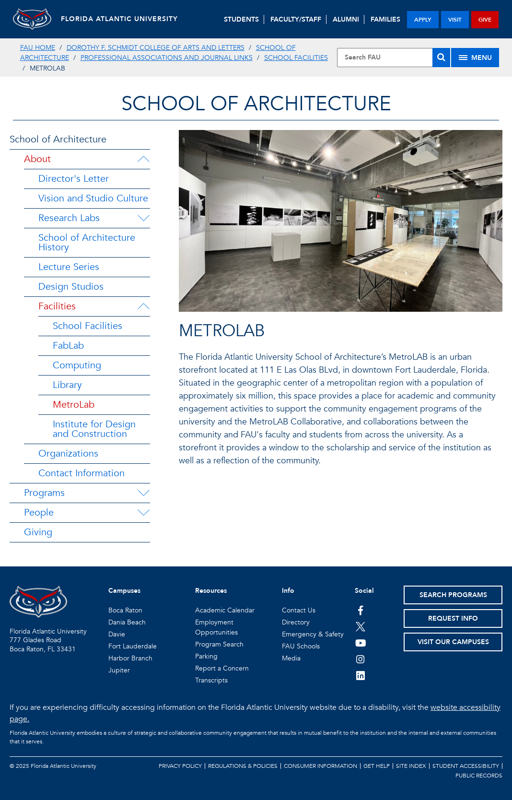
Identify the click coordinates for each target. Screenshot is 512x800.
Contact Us (298, 610)
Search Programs (453, 595)
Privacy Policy (180, 766)
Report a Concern (222, 668)
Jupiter (119, 670)
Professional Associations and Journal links (167, 57)
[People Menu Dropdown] (143, 512)
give (484, 20)
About (37, 159)
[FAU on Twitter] (361, 626)
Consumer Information (320, 766)
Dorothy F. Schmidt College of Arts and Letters (155, 47)
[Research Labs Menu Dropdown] (143, 218)
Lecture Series (68, 266)
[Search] (441, 57)
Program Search (219, 644)
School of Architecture (58, 139)
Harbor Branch (130, 658)
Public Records (478, 775)
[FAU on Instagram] (361, 659)
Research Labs (69, 218)
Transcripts (211, 680)
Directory (296, 622)
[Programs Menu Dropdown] (143, 493)
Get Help (376, 766)
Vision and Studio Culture (93, 198)
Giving (38, 532)
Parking (206, 656)
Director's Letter (73, 178)
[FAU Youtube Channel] (361, 642)
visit (455, 20)
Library (67, 384)
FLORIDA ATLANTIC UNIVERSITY (119, 19)
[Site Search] (393, 57)
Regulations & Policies (243, 766)
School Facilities (296, 57)
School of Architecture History (86, 242)
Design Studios (71, 286)
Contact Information (81, 473)
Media (291, 658)
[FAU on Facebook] (361, 610)
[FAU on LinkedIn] (361, 675)
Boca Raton (125, 610)
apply (422, 20)
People (39, 512)
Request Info (453, 618)
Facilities (57, 306)
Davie (116, 634)
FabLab (68, 345)
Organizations (68, 453)
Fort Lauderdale (132, 646)
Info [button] (288, 590)
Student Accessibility (465, 766)
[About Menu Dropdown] (143, 159)
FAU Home (37, 47)
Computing (77, 365)
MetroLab (73, 404)
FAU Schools (301, 646)
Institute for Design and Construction (94, 429)
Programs (44, 492)
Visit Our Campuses (453, 642)
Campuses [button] (124, 590)
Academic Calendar (225, 610)
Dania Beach (127, 622)
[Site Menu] (475, 57)
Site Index (411, 766)
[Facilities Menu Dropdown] (143, 306)
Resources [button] (211, 590)
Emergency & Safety (313, 634)
